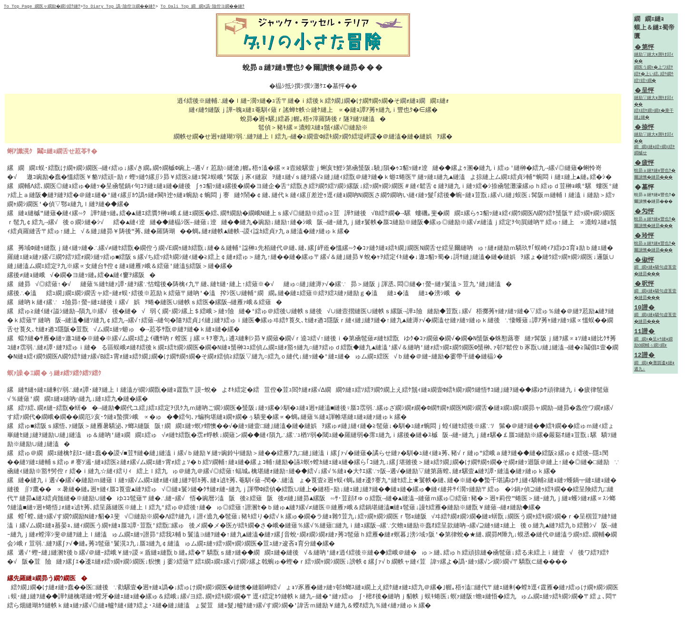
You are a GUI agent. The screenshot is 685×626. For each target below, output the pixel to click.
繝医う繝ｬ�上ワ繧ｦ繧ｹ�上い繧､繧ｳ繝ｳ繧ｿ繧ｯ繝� (654, 75)
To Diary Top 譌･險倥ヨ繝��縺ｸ (121, 6)
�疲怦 (644, 166)
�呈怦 (644, 92)
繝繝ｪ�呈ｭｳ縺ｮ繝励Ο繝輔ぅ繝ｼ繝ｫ (654, 347)
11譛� (644, 336)
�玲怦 (644, 239)
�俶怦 (644, 263)
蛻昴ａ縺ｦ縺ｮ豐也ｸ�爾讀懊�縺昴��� (655, 177)
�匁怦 (644, 214)
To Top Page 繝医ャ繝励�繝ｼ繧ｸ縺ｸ (42, 6)
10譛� (644, 312)
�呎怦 (644, 287)
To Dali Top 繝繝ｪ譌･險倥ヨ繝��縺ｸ (206, 6)
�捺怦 (644, 129)
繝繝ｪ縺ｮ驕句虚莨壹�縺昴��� (655, 274)
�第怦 (644, 48)
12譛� (644, 360)
